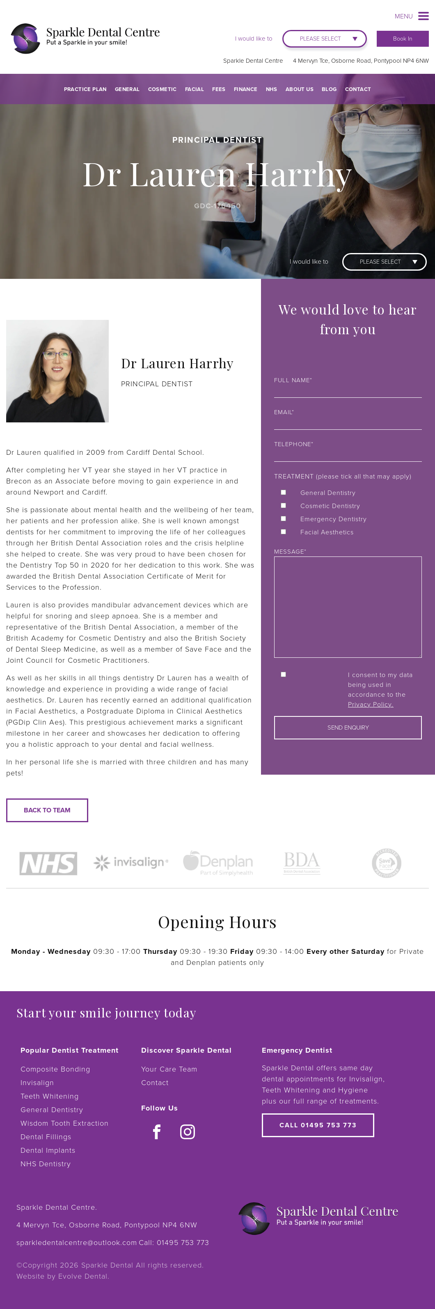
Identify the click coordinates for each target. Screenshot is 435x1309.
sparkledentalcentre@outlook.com (76, 1242)
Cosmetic (162, 89)
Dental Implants (48, 1150)
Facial (194, 89)
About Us (300, 89)
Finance (246, 89)
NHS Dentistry (46, 1163)
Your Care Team (169, 1069)
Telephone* (348, 450)
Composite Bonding (55, 1069)
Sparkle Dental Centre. (56, 1207)
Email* (348, 418)
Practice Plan (85, 89)
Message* (348, 603)
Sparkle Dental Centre (253, 60)
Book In (402, 38)
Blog (329, 89)
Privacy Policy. (371, 704)
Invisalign (37, 1082)
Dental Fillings (46, 1136)
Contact (358, 89)
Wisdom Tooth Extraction (65, 1123)
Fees (219, 89)
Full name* (348, 386)
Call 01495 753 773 (318, 1125)
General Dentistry (52, 1109)
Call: (174, 1242)
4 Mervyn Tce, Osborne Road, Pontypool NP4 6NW (361, 60)
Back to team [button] (47, 810)
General (127, 89)
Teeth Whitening (50, 1096)
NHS (271, 89)
